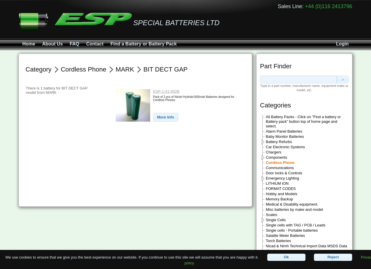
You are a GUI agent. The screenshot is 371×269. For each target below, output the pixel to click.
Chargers (273, 152)
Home (28, 43)
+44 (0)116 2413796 (328, 6)
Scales (271, 215)
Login (342, 43)
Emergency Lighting (282, 178)
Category (39, 69)
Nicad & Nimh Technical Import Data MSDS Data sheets (306, 248)
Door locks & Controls (284, 173)
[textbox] (298, 79)
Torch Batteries (278, 241)
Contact (94, 43)
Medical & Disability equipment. (292, 204)
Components (276, 157)
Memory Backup (279, 199)
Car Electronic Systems (285, 147)
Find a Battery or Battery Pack (143, 43)
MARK (125, 69)
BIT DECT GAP (165, 69)
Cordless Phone (280, 162)
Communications (280, 168)
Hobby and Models (281, 194)
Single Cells (276, 220)
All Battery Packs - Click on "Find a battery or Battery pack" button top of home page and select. (303, 121)
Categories (275, 105)
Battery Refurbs (279, 142)
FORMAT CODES (281, 188)
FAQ (74, 43)
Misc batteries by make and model (294, 209)
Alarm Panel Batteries (284, 131)
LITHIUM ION (277, 183)
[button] (165, 117)
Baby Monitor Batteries (285, 136)
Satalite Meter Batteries (285, 235)
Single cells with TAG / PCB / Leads (295, 225)
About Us (52, 43)
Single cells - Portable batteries (292, 230)
